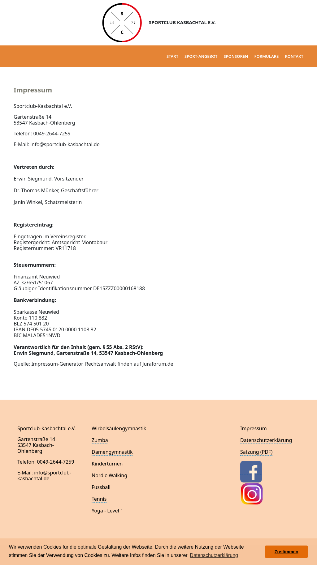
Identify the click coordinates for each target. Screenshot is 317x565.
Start (172, 56)
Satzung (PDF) (256, 451)
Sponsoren (236, 56)
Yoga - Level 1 (107, 510)
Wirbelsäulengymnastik (119, 428)
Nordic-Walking (109, 475)
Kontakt (294, 56)
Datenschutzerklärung (266, 440)
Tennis (99, 498)
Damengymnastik (112, 451)
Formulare (266, 56)
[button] (258, 551)
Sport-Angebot (201, 56)
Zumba (100, 440)
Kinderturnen (107, 463)
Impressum (253, 428)
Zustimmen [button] (286, 551)
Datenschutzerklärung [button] (214, 555)
